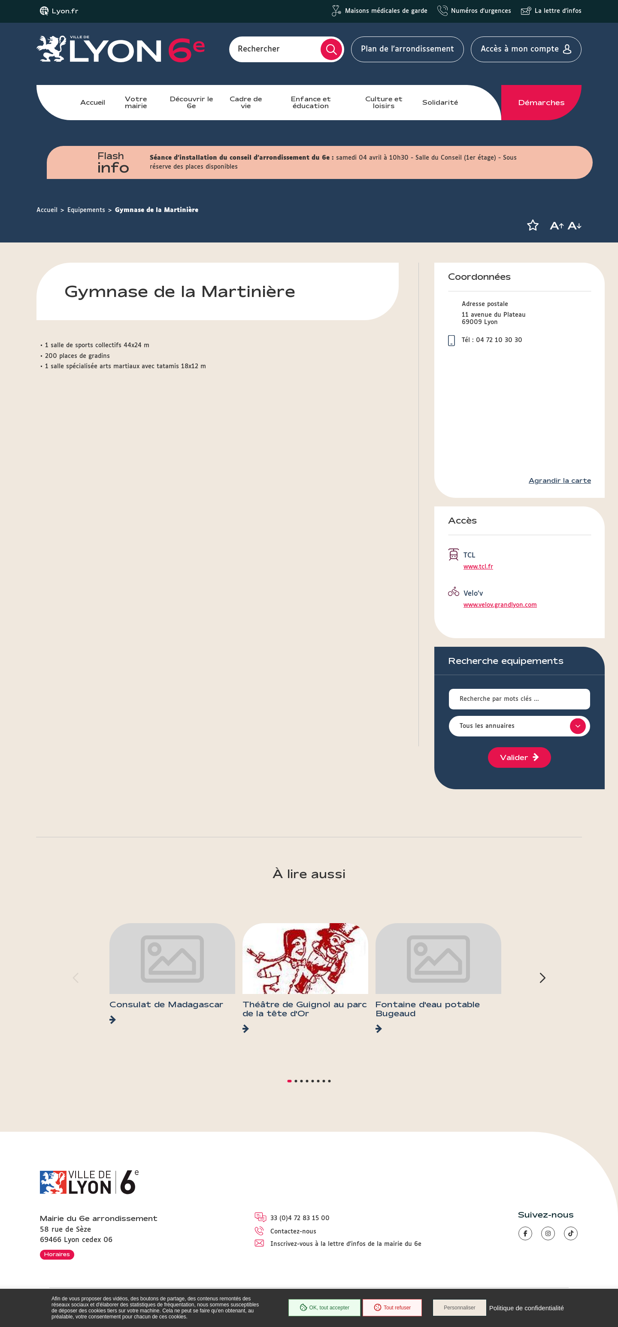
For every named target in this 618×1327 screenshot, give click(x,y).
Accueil (92, 102)
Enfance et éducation (311, 102)
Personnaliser (459, 1308)
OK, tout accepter (324, 1307)
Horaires (57, 1254)
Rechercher (259, 49)
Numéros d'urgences (481, 11)
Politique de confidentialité (526, 1308)
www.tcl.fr (478, 567)
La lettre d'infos (558, 11)
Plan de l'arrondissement (407, 49)
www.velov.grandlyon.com (500, 605)
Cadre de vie (246, 102)
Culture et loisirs (384, 102)
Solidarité (440, 102)
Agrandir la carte (560, 480)
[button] (532, 225)
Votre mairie (136, 102)
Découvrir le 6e (191, 102)
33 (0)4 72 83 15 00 (300, 1218)
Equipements (86, 210)
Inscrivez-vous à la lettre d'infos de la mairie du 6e (345, 1244)
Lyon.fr (65, 11)
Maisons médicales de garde (386, 11)
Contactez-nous (293, 1232)
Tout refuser (392, 1307)
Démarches (541, 102)
